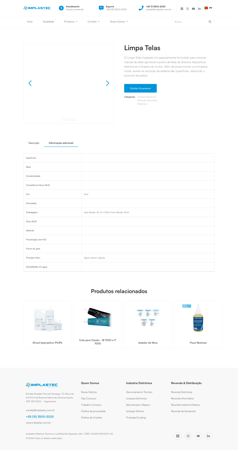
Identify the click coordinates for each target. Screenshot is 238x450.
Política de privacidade (93, 411)
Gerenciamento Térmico (139, 392)
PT (208, 7)
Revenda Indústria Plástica (185, 404)
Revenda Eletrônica (181, 392)
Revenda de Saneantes (183, 411)
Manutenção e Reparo (138, 404)
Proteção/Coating (136, 417)
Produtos (69, 21)
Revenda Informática (182, 398)
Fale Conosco (88, 398)
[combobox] (208, 8)
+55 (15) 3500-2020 (40, 416)
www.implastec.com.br (38, 422)
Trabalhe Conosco (91, 404)
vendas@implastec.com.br (40, 410)
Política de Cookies (91, 417)
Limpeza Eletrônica (136, 398)
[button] (71, 21)
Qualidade (48, 21)
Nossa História (89, 392)
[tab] (34, 143)
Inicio (30, 21)
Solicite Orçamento (140, 88)
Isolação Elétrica (135, 411)
